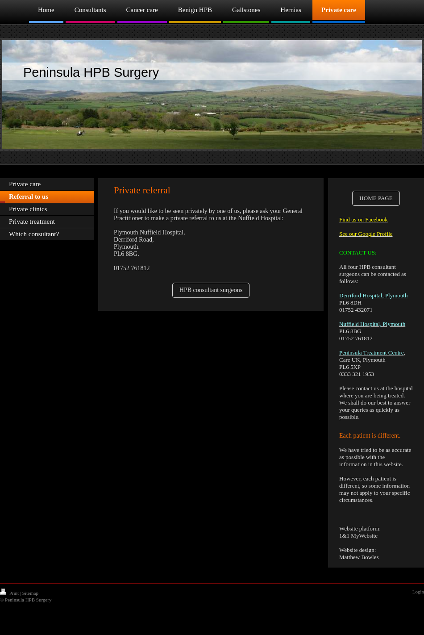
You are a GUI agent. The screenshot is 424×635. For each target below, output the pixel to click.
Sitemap (30, 593)
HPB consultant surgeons (210, 290)
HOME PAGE (375, 198)
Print (10, 593)
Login (418, 591)
